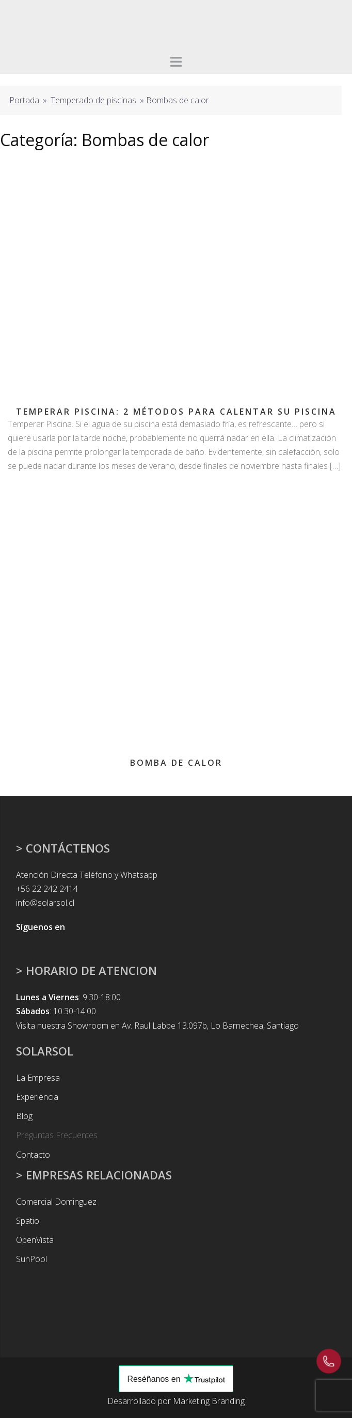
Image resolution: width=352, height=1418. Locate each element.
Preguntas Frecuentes (57, 1135)
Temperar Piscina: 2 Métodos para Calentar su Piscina (176, 411)
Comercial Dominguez (56, 1201)
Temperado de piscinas (93, 100)
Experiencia (37, 1096)
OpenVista (35, 1240)
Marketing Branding (209, 1401)
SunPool (31, 1259)
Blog (24, 1116)
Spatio (27, 1220)
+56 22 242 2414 (47, 888)
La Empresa (38, 1077)
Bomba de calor (176, 762)
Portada (24, 100)
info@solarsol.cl (45, 902)
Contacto (33, 1154)
